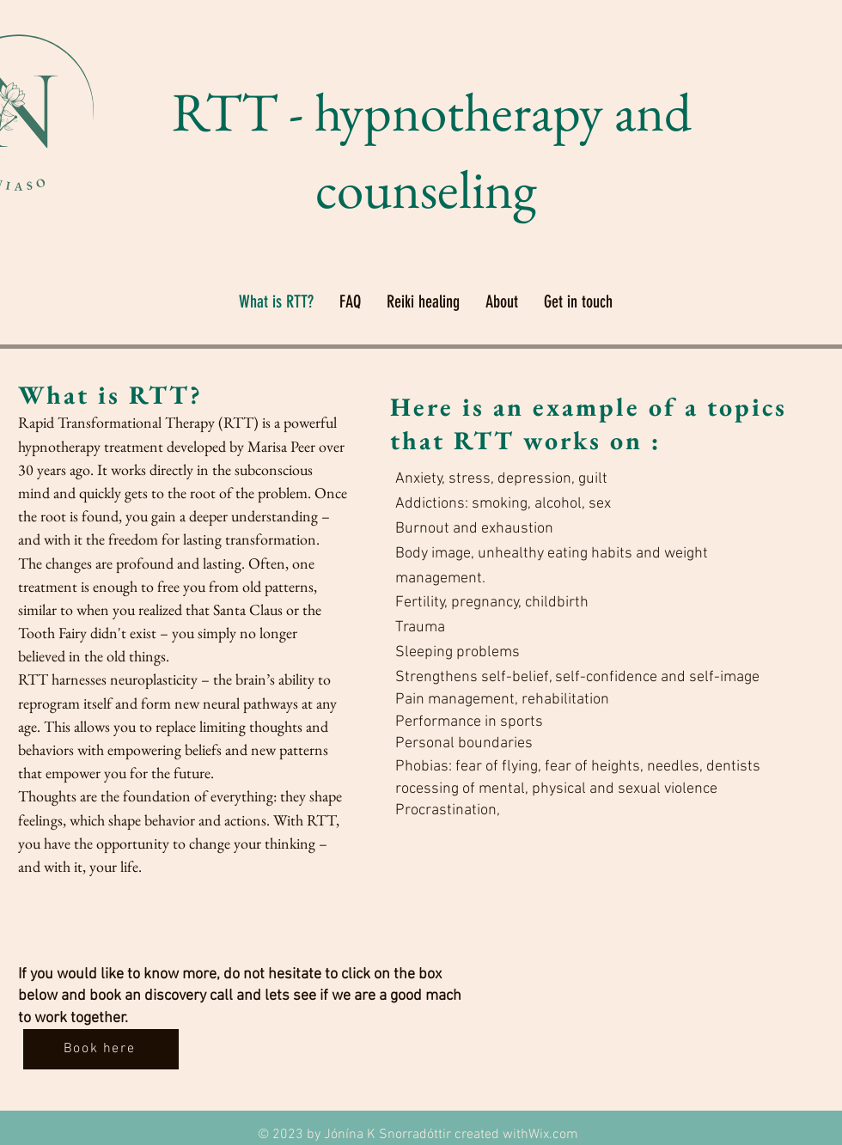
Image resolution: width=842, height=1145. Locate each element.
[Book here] (101, 1049)
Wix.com (553, 1134)
